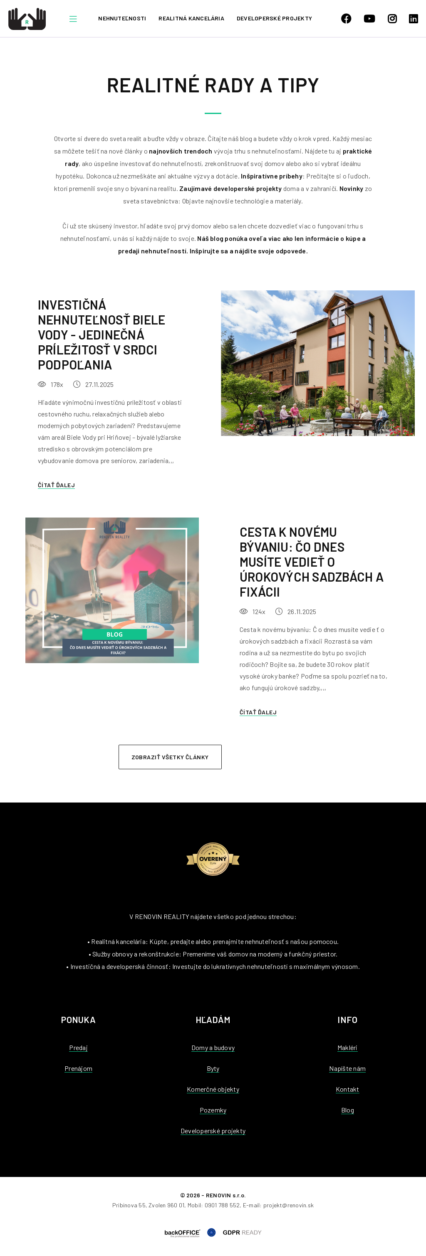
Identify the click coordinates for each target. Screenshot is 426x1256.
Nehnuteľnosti (122, 18)
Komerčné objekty (213, 1089)
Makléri (347, 1047)
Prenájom (78, 1068)
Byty (213, 1068)
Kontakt (347, 1089)
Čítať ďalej (56, 484)
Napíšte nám (347, 1068)
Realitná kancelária (191, 18)
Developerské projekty (274, 18)
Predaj (78, 1047)
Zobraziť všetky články (170, 757)
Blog (347, 1110)
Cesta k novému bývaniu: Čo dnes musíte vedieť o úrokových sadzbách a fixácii (312, 561)
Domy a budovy (213, 1047)
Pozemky (213, 1110)
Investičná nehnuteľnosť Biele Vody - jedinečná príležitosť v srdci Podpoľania (101, 334)
